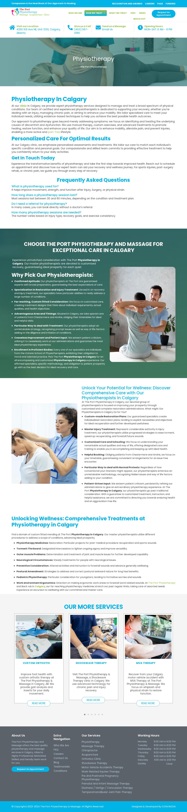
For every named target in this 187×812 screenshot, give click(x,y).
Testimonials (62, 766)
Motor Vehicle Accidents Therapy (102, 767)
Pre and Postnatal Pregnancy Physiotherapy (100, 777)
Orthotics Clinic (91, 759)
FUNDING (170, 3)
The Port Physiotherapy (93, 66)
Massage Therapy (93, 746)
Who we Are (61, 745)
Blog (56, 762)
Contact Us (61, 758)
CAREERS (149, 3)
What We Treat (118, 13)
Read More (38, 703)
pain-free (54, 132)
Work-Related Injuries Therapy (101, 771)
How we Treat (95, 13)
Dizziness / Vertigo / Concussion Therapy (107, 788)
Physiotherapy (93, 59)
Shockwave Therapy (94, 763)
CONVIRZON (168, 806)
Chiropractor (90, 750)
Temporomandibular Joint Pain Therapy (107, 792)
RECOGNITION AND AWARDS (127, 3)
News (142, 13)
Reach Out (139, 18)
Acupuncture (90, 754)
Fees (133, 13)
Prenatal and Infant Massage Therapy (106, 783)
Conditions (60, 771)
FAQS (160, 3)
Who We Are (75, 13)
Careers (59, 754)
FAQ (56, 749)
